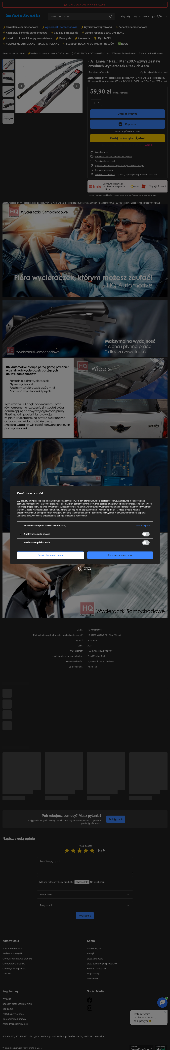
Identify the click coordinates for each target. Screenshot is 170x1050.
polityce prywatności (49, 507)
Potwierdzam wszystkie (120, 555)
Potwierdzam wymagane (50, 555)
